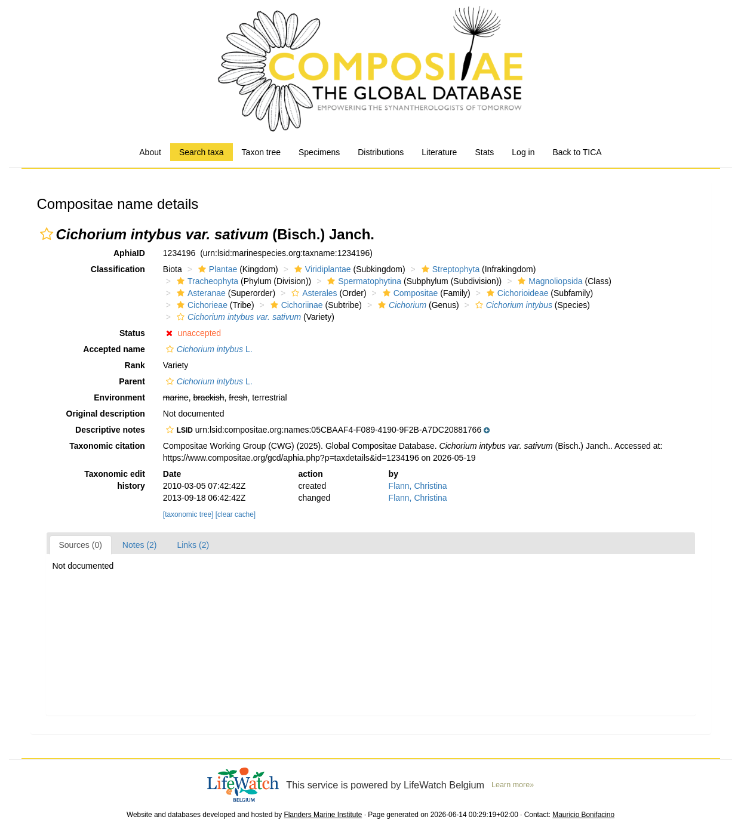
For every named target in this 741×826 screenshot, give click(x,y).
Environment (119, 397)
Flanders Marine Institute (323, 814)
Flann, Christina (418, 486)
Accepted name (113, 349)
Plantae (216, 269)
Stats (484, 152)
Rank (135, 365)
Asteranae (200, 293)
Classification (118, 269)
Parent (132, 381)
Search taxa (201, 152)
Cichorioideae (516, 293)
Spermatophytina (362, 281)
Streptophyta (449, 269)
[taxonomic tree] (188, 514)
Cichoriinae (295, 305)
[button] (46, 234)
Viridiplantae (321, 269)
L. (208, 349)
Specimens (319, 152)
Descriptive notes (110, 429)
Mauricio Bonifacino (583, 814)
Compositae (409, 293)
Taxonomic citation (107, 446)
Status (132, 333)
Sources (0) (80, 545)
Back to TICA (576, 152)
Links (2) (193, 545)
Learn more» (512, 785)
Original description (105, 413)
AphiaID (129, 253)
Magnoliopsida (548, 281)
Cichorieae (200, 305)
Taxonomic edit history (114, 480)
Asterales (312, 293)
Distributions (381, 152)
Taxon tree (261, 152)
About (150, 152)
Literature (439, 152)
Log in (523, 152)
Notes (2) (139, 545)
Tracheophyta (206, 281)
